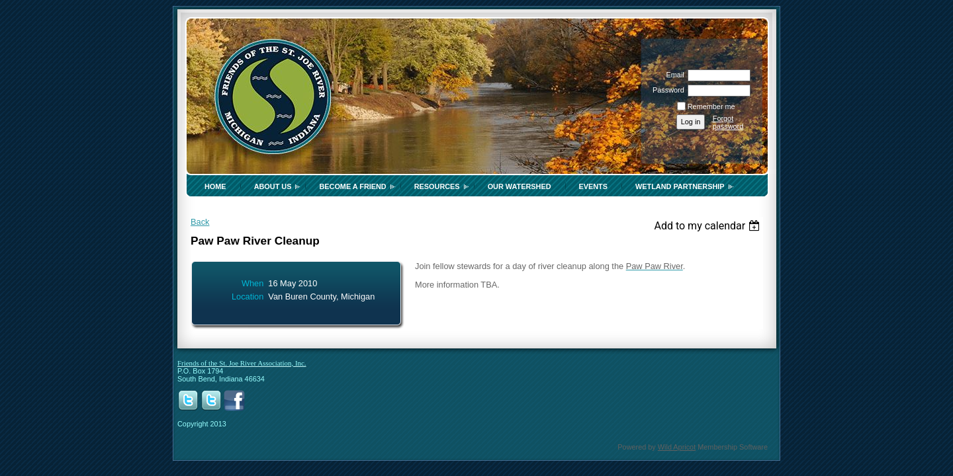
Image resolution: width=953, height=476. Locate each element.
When (252, 283)
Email (672, 75)
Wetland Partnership (680, 186)
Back (200, 222)
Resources (437, 186)
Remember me (711, 106)
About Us (273, 186)
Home (215, 186)
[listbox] (708, 226)
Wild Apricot (677, 447)
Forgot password (728, 122)
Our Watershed (519, 186)
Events (593, 186)
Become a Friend (352, 186)
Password (666, 90)
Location (247, 296)
